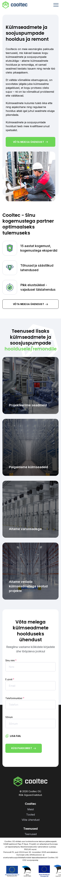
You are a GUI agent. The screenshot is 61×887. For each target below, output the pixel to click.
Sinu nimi (10, 660)
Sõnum (9, 717)
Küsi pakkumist (23, 748)
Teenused (31, 834)
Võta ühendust (31, 819)
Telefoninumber (14, 698)
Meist (30, 809)
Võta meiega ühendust (30, 142)
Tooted (30, 814)
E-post (9, 679)
